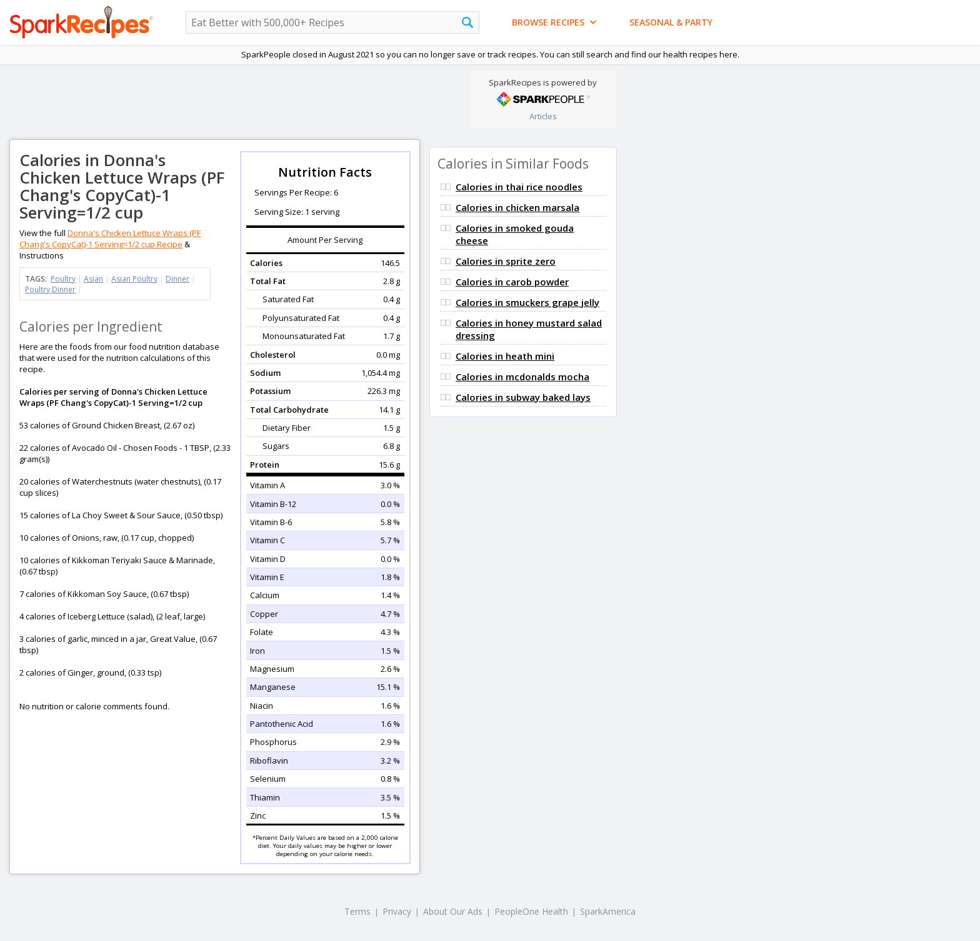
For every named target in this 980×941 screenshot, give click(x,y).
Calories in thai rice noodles (519, 186)
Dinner (177, 278)
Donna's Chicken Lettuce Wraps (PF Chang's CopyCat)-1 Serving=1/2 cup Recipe (110, 238)
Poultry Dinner (50, 289)
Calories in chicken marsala (517, 207)
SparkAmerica (608, 911)
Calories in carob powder (512, 281)
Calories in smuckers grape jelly (527, 302)
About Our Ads (452, 911)
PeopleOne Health (531, 911)
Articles (543, 116)
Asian (93, 278)
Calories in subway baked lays (523, 397)
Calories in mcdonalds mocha (522, 376)
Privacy (396, 911)
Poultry (63, 278)
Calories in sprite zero (506, 261)
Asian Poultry (134, 278)
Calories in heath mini (505, 356)
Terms (357, 911)
